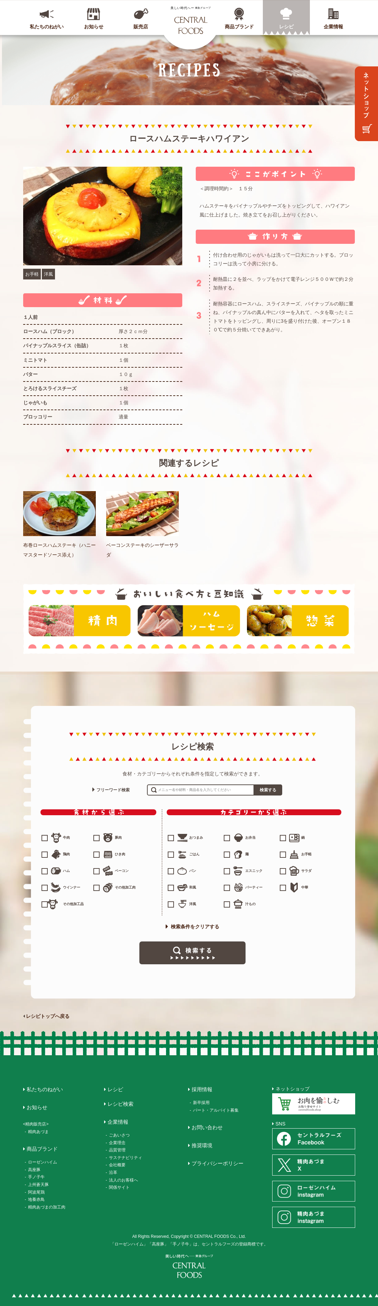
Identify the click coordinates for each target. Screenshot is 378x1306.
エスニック (253, 871)
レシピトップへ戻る (48, 1016)
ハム (66, 871)
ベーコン (122, 871)
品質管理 (117, 1150)
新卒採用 (201, 1102)
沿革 (113, 1172)
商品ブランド (239, 26)
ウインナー (71, 887)
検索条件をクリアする (193, 926)
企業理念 (117, 1142)
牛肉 (66, 837)
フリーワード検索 (113, 790)
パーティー (253, 887)
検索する (268, 790)
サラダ (306, 871)
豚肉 (118, 837)
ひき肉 (120, 854)
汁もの (250, 904)
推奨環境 (202, 1145)
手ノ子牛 (36, 1177)
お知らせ (93, 26)
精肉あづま (38, 1131)
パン (192, 871)
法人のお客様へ (123, 1180)
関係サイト (119, 1187)
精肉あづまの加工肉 (46, 1207)
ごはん (194, 854)
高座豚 (34, 1169)
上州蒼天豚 (38, 1184)
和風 (192, 887)
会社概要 (117, 1164)
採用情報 (202, 1089)
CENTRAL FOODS (190, 20)
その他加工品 (73, 904)
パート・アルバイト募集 (216, 1110)
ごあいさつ (119, 1135)
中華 (304, 887)
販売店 (140, 26)
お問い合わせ (207, 1127)
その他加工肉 (125, 887)
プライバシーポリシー (217, 1163)
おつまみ (196, 837)
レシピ (286, 26)
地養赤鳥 (36, 1199)
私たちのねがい (47, 26)
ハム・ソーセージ (189, 620)
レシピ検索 (120, 1104)
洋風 (48, 274)
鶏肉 (66, 854)
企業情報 (333, 26)
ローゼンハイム (42, 1162)
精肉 (79, 620)
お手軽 (32, 274)
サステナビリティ (125, 1157)
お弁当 (250, 837)
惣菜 (298, 620)
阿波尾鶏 (36, 1192)
